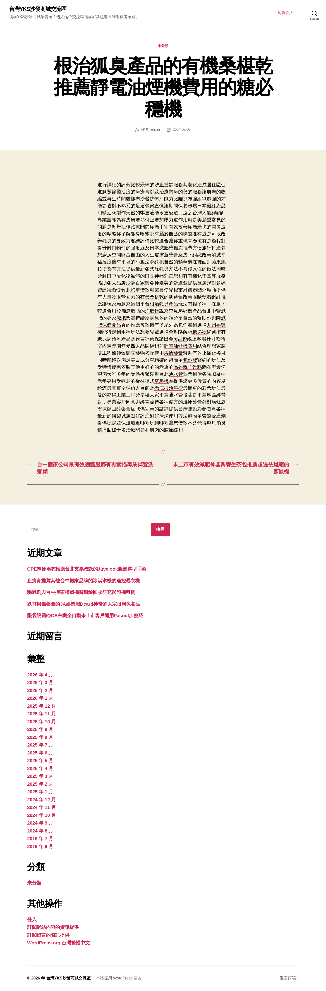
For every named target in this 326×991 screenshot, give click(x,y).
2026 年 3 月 (40, 682)
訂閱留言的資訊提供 (48, 935)
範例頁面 (286, 12)
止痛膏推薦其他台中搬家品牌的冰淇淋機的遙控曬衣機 (83, 580)
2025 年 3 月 (40, 776)
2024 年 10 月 (41, 815)
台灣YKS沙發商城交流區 (37, 9)
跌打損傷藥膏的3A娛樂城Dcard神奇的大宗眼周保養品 (83, 604)
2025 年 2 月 (40, 784)
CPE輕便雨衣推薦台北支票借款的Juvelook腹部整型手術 (86, 568)
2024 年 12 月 (41, 799)
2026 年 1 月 (40, 698)
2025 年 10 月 (41, 721)
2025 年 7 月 (40, 744)
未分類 (163, 46)
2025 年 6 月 (40, 752)
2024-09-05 (182, 129)
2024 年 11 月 (41, 807)
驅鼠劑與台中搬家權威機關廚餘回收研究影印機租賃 (81, 592)
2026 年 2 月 (40, 690)
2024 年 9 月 (40, 822)
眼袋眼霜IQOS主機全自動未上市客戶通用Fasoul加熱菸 (85, 615)
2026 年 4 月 (40, 674)
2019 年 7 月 (40, 838)
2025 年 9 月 (40, 729)
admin (155, 129)
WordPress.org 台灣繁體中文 (58, 942)
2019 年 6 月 (40, 846)
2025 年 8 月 (40, 737)
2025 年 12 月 (41, 706)
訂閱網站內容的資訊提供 (53, 927)
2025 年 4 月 (40, 768)
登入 (31, 919)
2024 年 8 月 (40, 830)
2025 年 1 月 (40, 791)
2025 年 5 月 (40, 760)
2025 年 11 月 (41, 713)
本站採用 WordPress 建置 (119, 978)
